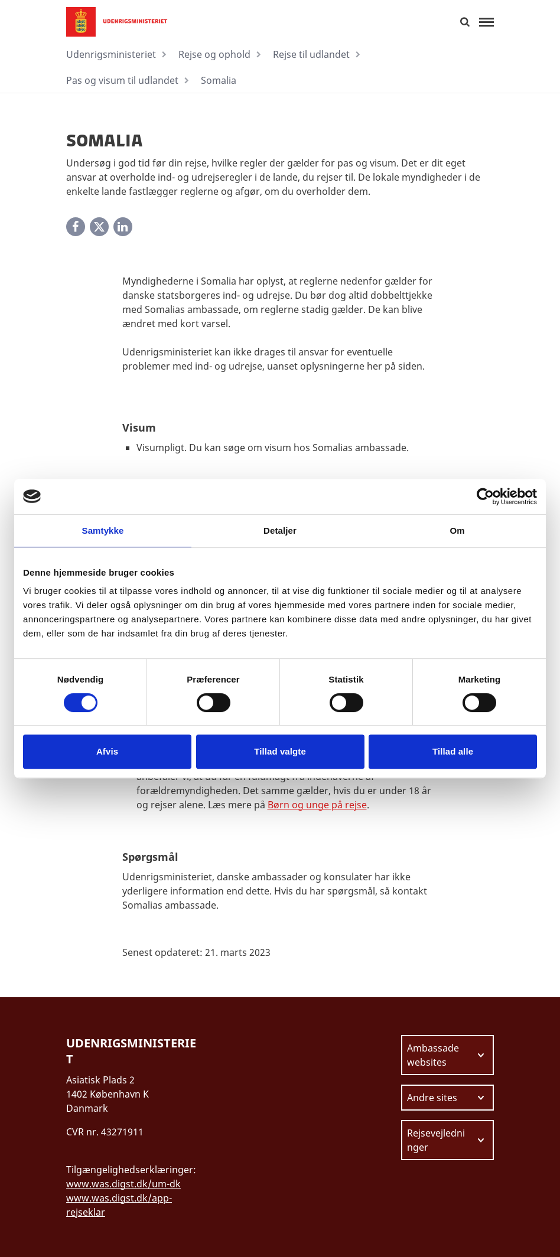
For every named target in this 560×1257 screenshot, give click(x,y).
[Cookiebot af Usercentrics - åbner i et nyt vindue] (485, 496)
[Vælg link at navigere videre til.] (447, 1055)
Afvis (107, 751)
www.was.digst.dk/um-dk (123, 1183)
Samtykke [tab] (103, 530)
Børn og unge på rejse (317, 804)
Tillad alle (452, 751)
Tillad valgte (280, 751)
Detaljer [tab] (280, 530)
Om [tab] (457, 530)
